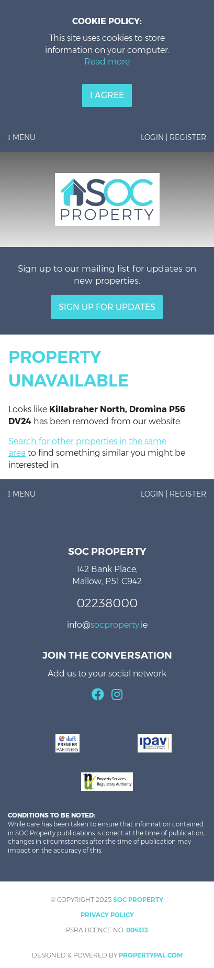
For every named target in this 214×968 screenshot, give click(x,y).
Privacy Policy (107, 915)
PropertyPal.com (151, 955)
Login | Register (173, 137)
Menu (22, 137)
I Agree (107, 95)
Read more (107, 62)
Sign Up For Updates (107, 307)
